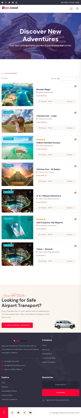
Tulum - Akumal (44, 249)
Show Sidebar (9, 73)
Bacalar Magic (43, 89)
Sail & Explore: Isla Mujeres (49, 222)
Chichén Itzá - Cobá (46, 116)
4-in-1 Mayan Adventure (48, 195)
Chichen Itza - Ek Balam (48, 169)
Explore (69, 101)
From (38, 96)
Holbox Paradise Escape (48, 142)
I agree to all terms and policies (57, 400)
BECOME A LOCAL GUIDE (70, 2)
